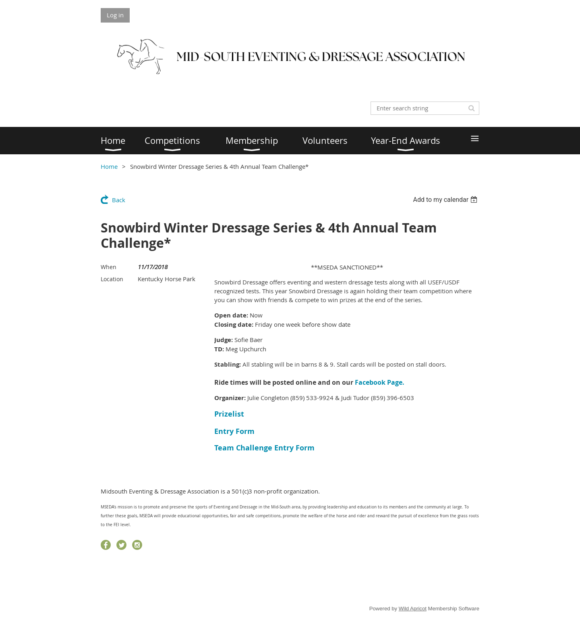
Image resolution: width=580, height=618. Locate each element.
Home (109, 166)
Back (118, 200)
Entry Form (234, 431)
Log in (115, 15)
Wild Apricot (413, 609)
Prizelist (229, 414)
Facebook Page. (379, 382)
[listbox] (446, 200)
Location (112, 279)
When (108, 267)
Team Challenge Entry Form (264, 448)
